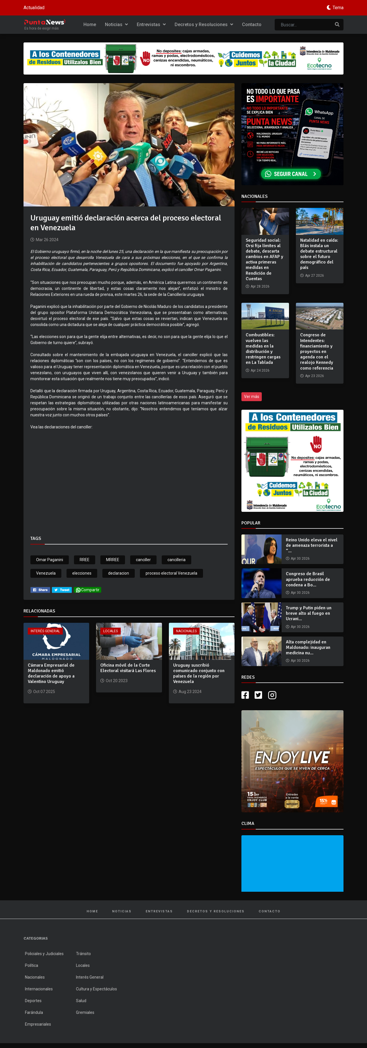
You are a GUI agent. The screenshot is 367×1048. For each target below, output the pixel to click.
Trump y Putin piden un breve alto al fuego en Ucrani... (308, 613)
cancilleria (176, 559)
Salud (81, 1000)
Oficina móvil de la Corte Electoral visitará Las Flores (128, 668)
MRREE (112, 559)
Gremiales (85, 1012)
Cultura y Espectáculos (96, 989)
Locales (110, 631)
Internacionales (39, 989)
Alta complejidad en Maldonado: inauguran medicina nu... (308, 647)
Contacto (251, 24)
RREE (84, 559)
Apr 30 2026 (300, 559)
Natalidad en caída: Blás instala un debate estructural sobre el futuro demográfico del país (319, 254)
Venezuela (46, 573)
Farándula (34, 1012)
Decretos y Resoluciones (204, 24)
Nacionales (186, 631)
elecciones (81, 573)
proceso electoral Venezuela (171, 573)
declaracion (118, 573)
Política (31, 965)
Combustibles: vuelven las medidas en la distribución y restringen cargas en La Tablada (263, 348)
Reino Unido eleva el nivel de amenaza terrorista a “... (311, 545)
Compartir (87, 590)
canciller (143, 559)
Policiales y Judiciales (44, 953)
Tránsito (83, 953)
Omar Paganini (49, 559)
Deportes (33, 1000)
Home (89, 24)
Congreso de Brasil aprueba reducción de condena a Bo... (308, 579)
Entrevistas (151, 24)
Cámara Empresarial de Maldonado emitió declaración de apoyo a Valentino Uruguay (51, 673)
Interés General (45, 631)
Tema (338, 7)
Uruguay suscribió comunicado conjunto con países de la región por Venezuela (199, 673)
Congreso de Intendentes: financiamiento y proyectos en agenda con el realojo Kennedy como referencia (316, 351)
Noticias (116, 24)
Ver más (251, 396)
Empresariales (38, 1024)
